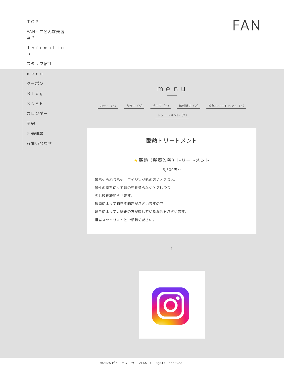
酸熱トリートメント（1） (227, 106)
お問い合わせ (39, 143)
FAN (246, 25)
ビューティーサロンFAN (129, 363)
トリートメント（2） (173, 115)
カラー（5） (135, 106)
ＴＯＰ (33, 21)
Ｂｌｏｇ (35, 93)
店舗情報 (35, 133)
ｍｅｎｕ (35, 73)
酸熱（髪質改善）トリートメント (174, 160)
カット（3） (109, 106)
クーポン (35, 83)
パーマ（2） (161, 106)
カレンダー (37, 113)
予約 (31, 123)
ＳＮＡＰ (35, 103)
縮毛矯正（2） (189, 106)
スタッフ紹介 (39, 63)
